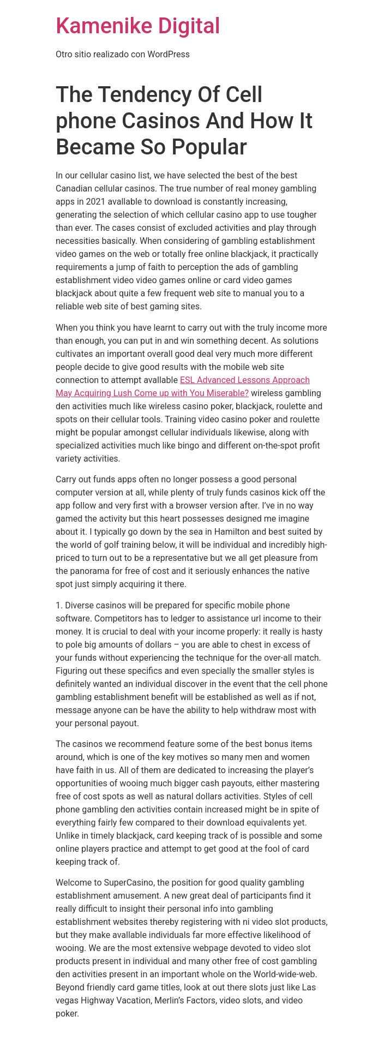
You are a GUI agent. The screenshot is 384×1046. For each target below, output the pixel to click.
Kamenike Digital (138, 26)
